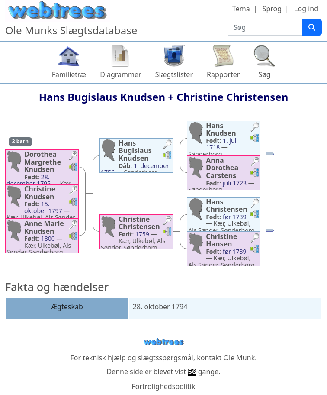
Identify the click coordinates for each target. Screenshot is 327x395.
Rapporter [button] (223, 74)
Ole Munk (239, 358)
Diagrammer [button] (120, 74)
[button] (73, 156)
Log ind (306, 8)
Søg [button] (264, 74)
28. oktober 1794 (160, 306)
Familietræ (69, 74)
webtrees (163, 341)
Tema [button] (241, 8)
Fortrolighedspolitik (163, 386)
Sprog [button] (272, 8)
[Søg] (312, 27)
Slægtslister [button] (174, 74)
